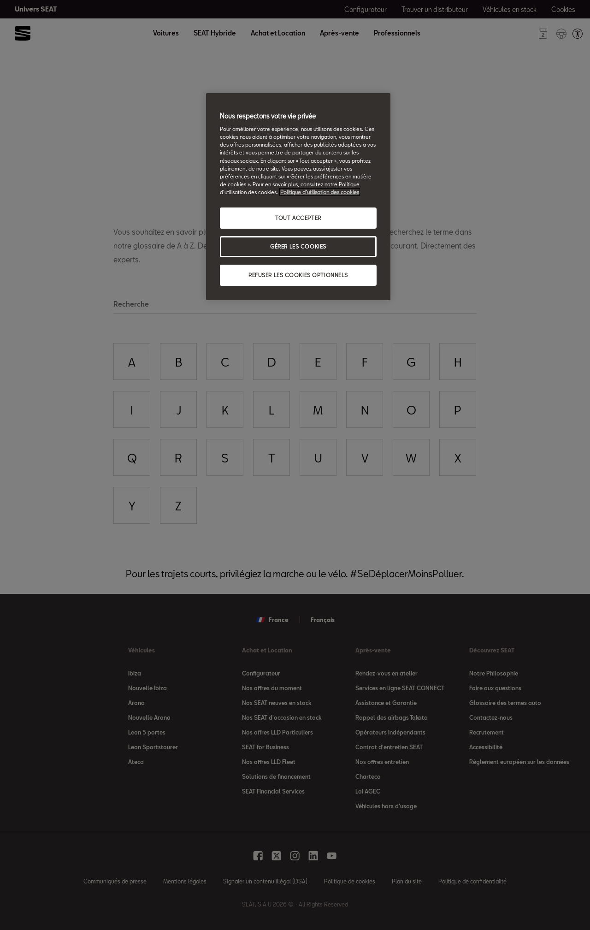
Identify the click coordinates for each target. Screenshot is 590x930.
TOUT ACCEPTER (298, 218)
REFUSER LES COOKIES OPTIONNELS (298, 275)
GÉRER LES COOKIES (298, 246)
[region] (298, 196)
